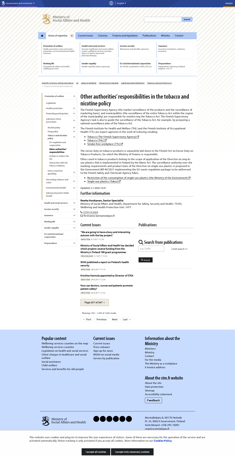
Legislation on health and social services (65, 350)
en (77, 83)
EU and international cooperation (53, 235)
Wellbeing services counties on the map (65, 343)
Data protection (154, 386)
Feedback (153, 400)
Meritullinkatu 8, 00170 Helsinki (163, 417)
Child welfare (49, 365)
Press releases (101, 347)
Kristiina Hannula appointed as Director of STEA (106, 275)
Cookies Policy (163, 440)
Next (115, 319)
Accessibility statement (158, 394)
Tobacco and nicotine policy (159, 83)
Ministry (165, 35)
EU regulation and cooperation (57, 144)
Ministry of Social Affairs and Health (57, 83)
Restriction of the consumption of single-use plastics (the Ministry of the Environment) (139, 177)
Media (229, 3)
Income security (51, 209)
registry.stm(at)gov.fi (157, 428)
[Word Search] (151, 248)
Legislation (51, 103)
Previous (102, 319)
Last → (127, 319)
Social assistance (51, 361)
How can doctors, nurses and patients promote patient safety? (106, 287)
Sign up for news (103, 350)
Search (187, 19)
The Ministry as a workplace (161, 363)
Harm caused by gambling (55, 172)
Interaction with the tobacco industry (58, 164)
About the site (153, 383)
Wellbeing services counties (58, 347)
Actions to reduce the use (59, 157)
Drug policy (53, 131)
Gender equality (51, 227)
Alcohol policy (54, 127)
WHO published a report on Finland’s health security (104, 263)
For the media (153, 359)
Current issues (85, 35)
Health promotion (54, 108)
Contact (179, 35)
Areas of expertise (57, 35)
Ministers (150, 348)
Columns (103, 35)
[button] (94, 302)
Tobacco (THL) (97, 140)
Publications (149, 35)
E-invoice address (155, 367)
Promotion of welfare (108, 83)
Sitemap (150, 390)
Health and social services (56, 202)
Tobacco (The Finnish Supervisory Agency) (113, 136)
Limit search (180, 248)
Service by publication (106, 358)
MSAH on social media (106, 354)
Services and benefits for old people (63, 369)
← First (87, 319)
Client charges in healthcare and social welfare (64, 356)
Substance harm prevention (132, 83)
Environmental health (56, 187)
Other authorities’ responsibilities (58, 151)
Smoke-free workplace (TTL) (105, 144)
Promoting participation (57, 113)
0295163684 (90, 212)
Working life (49, 221)
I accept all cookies (96, 451)
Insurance (48, 215)
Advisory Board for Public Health (57, 194)
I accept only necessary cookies (132, 451)
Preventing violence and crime (57, 181)
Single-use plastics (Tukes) (104, 181)
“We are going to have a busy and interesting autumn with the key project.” (105, 233)
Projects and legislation (125, 35)
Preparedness (50, 243)
